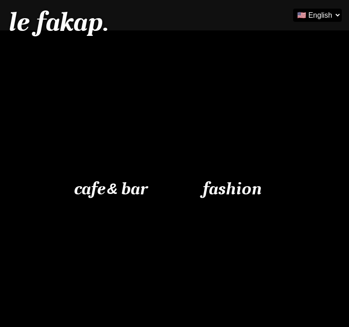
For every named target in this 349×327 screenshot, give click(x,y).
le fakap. (57, 22)
